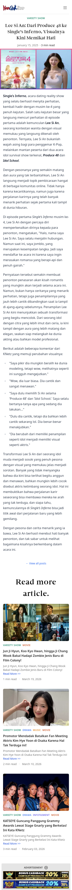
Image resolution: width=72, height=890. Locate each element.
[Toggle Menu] (65, 8)
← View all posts (36, 563)
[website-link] (36, 875)
